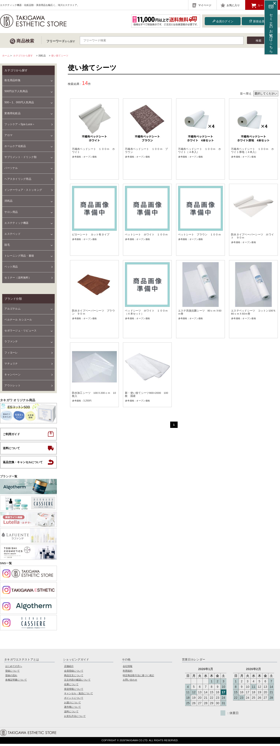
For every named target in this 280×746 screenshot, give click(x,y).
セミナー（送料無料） (17, 277)
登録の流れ (11, 677)
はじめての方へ (13, 668)
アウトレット (12, 385)
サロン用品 (11, 212)
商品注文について (73, 677)
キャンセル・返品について (78, 695)
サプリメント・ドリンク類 (20, 157)
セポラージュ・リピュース (20, 330)
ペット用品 (11, 266)
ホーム (6, 55)
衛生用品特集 (12, 80)
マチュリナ (11, 363)
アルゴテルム (12, 308)
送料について (71, 713)
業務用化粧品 (12, 113)
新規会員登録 (259, 21)
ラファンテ (11, 341)
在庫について (71, 686)
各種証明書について (16, 682)
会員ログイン (222, 21)
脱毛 (7, 244)
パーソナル (11, 168)
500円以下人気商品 (16, 91)
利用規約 (127, 672)
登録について (12, 672)
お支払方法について (75, 718)
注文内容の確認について (77, 682)
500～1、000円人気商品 (19, 102)
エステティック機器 (16, 222)
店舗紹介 (69, 668)
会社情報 (127, 668)
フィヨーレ (11, 352)
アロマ (8, 135)
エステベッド (12, 233)
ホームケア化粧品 (15, 146)
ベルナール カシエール (18, 319)
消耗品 (8, 200)
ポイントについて (73, 700)
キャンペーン (12, 374)
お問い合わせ (130, 682)
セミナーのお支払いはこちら (271, 28)
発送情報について (73, 691)
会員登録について (73, 672)
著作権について (72, 709)
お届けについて (72, 704)
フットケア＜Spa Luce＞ (19, 124)
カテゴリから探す (23, 55)
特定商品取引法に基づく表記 (138, 677)
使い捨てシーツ (59, 55)
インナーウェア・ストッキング (23, 189)
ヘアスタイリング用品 (17, 178)
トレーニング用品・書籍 (19, 255)
